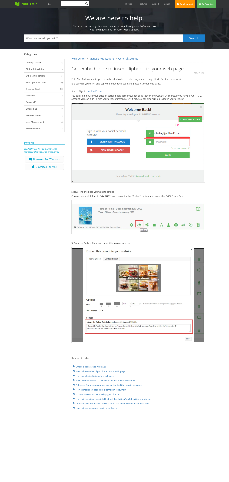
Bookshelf (44, 102)
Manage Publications (44, 82)
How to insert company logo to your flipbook (97, 408)
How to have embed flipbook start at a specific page (100, 371)
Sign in (167, 4)
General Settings (128, 58)
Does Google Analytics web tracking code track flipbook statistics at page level (112, 403)
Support (155, 4)
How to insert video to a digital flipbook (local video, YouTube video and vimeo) (113, 399)
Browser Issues (44, 115)
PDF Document (44, 128)
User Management (44, 122)
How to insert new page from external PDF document (101, 389)
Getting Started (44, 62)
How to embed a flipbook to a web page (95, 375)
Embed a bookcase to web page (91, 366)
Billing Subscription (44, 69)
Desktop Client (44, 89)
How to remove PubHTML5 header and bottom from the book (105, 380)
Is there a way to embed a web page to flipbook (98, 394)
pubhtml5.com (94, 91)
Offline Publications (44, 75)
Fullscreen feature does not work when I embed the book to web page (109, 385)
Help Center (78, 58)
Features (143, 4)
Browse (129, 4)
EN (50, 4)
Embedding (44, 108)
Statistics (44, 95)
